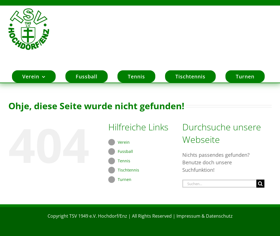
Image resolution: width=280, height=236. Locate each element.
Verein (124, 141)
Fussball (125, 150)
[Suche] (260, 183)
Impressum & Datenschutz (204, 215)
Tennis (124, 160)
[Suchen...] (219, 183)
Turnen (124, 179)
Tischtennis (128, 169)
